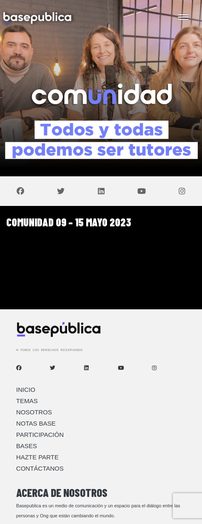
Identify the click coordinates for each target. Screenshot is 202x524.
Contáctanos (40, 468)
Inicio (25, 389)
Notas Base (36, 423)
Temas (27, 401)
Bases (26, 446)
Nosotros (34, 412)
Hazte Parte (37, 457)
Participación (40, 434)
